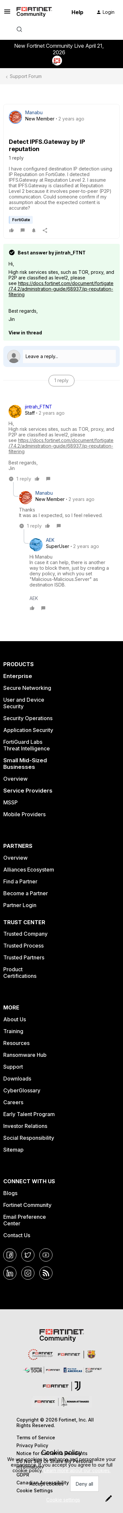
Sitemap (13, 1149)
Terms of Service (35, 1437)
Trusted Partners (23, 957)
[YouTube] (45, 1255)
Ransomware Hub (25, 1055)
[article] (61, 443)
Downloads (17, 1078)
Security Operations (27, 718)
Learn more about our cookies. (77, 1470)
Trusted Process (23, 945)
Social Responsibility (28, 1138)
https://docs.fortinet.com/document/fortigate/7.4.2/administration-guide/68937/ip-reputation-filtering (61, 288)
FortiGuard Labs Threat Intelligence (26, 745)
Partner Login (19, 905)
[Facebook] (9, 1255)
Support (13, 1066)
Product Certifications (19, 972)
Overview (15, 778)
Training (13, 1031)
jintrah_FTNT (38, 406)
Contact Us (16, 1235)
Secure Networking (27, 688)
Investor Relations (25, 1126)
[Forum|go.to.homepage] (34, 12)
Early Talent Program (29, 1114)
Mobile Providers (24, 814)
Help (77, 12)
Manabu (34, 112)
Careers (13, 1102)
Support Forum (26, 76)
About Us (14, 1019)
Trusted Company (25, 933)
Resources (16, 1043)
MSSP (10, 802)
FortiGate (21, 219)
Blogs (10, 1193)
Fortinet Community (27, 1205)
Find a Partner (20, 881)
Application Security (28, 730)
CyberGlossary (21, 1090)
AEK (50, 540)
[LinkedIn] (9, 1273)
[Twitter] (27, 1255)
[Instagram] (27, 1273)
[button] (7, 13)
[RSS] (45, 1273)
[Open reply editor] (61, 356)
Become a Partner (25, 893)
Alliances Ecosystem (28, 869)
